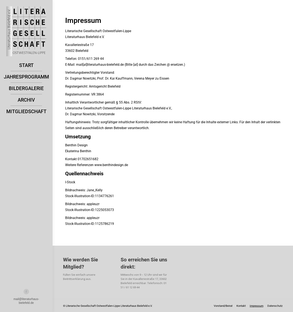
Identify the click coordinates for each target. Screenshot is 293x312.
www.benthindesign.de (111, 165)
